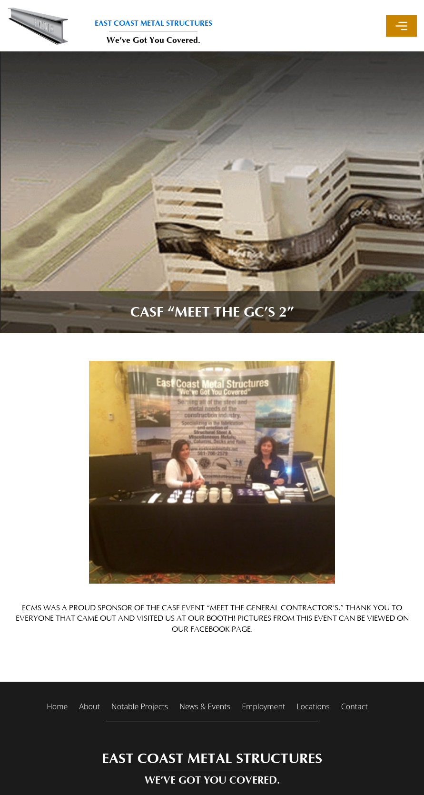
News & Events (204, 706)
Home (57, 706)
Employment (263, 706)
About (89, 706)
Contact (354, 706)
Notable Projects (139, 706)
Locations (312, 706)
